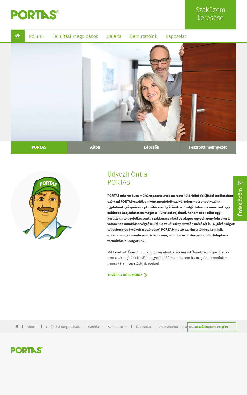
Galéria (114, 36)
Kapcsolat (176, 36)
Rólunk (36, 36)
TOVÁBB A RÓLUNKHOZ (124, 275)
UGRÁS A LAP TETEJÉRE (212, 327)
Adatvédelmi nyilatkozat (178, 327)
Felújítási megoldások (75, 36)
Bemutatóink (143, 36)
